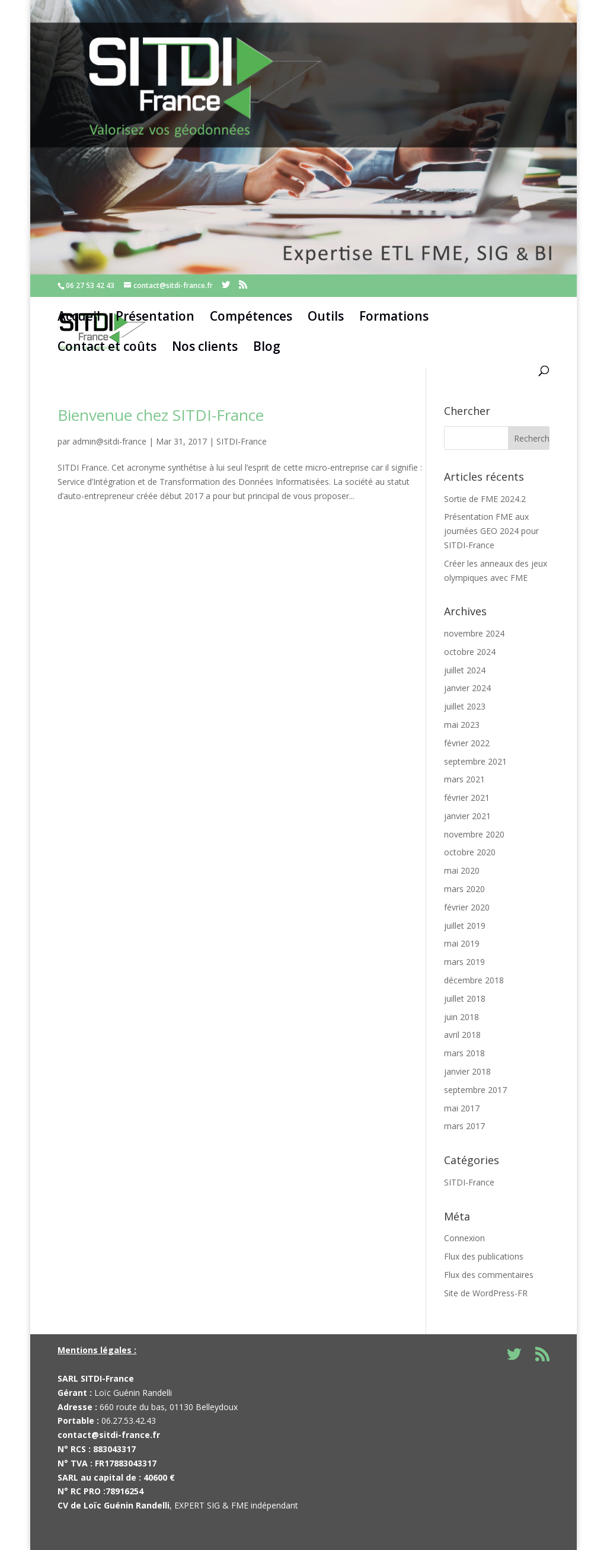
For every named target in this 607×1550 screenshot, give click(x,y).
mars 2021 (464, 779)
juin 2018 (461, 1016)
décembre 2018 (474, 980)
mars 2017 (464, 1126)
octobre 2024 (470, 651)
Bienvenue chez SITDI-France (160, 415)
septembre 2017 (475, 1089)
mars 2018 (464, 1053)
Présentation (155, 316)
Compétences (251, 316)
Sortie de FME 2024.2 (485, 498)
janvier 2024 (467, 687)
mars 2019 (464, 961)
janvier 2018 (467, 1071)
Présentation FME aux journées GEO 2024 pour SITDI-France (491, 531)
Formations (394, 316)
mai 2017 (462, 1108)
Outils (326, 316)
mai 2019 (462, 943)
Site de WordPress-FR (486, 1293)
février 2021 (467, 797)
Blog (266, 346)
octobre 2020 (470, 852)
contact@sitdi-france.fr (108, 1434)
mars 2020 (464, 888)
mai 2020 (462, 870)
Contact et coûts (106, 346)
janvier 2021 (467, 816)
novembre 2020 (474, 834)
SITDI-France (241, 441)
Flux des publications (483, 1256)
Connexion (464, 1238)
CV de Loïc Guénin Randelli (113, 1505)
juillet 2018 (464, 998)
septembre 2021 (475, 761)
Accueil (78, 316)
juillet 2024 (464, 670)
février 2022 (467, 743)
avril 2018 (462, 1034)
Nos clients (205, 346)
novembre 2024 (474, 633)
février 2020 (467, 907)
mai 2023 (462, 724)
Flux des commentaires (488, 1274)
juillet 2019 (464, 925)
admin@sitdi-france (109, 441)
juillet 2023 (464, 706)
